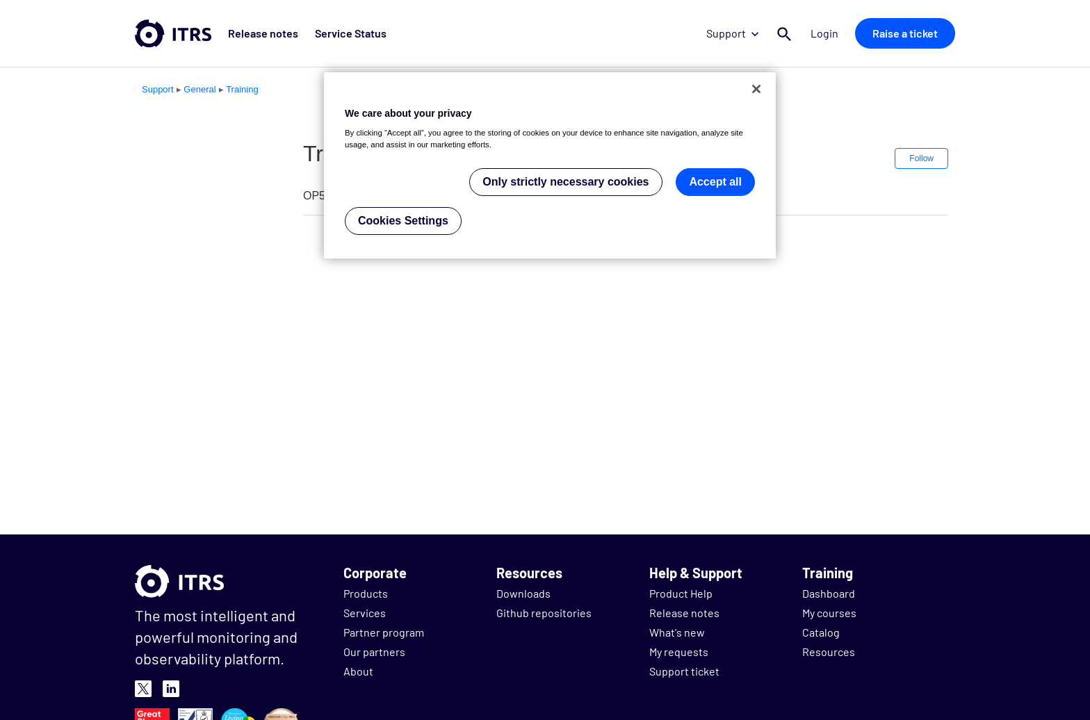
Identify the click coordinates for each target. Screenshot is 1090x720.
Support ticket (684, 671)
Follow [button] (921, 158)
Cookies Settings (403, 221)
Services (364, 612)
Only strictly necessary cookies (565, 182)
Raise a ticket (905, 33)
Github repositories (544, 612)
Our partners (374, 651)
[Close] (756, 89)
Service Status (351, 33)
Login (824, 33)
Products (365, 593)
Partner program (383, 632)
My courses (829, 612)
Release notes (263, 33)
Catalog (821, 632)
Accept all (715, 182)
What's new (677, 632)
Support (732, 33)
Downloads (523, 593)
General (199, 89)
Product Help (681, 593)
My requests (678, 651)
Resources (828, 651)
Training (242, 89)
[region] (550, 165)
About (358, 671)
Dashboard (828, 593)
